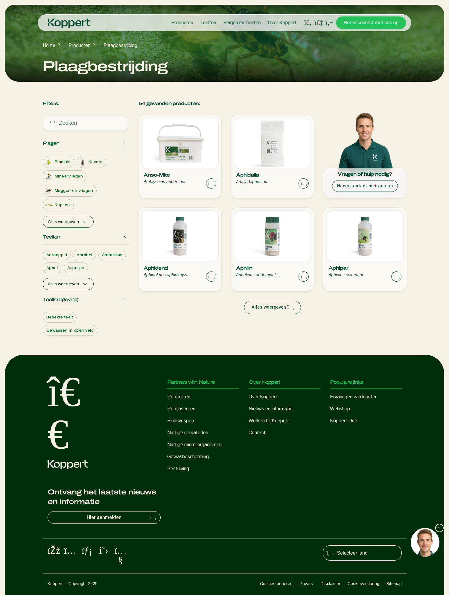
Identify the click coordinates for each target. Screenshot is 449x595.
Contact (257, 432)
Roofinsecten (181, 408)
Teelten (208, 22)
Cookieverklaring (363, 583)
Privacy (306, 583)
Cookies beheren (276, 583)
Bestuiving (178, 468)
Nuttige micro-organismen (194, 444)
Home (49, 45)
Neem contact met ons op (371, 22)
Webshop (340, 408)
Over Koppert (282, 22)
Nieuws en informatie (271, 408)
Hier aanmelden (122, 517)
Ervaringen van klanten (354, 396)
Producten (182, 22)
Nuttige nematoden (187, 432)
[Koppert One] (319, 22)
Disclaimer (330, 583)
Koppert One (343, 420)
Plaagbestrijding (120, 45)
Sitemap (394, 583)
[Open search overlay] (308, 23)
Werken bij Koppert (269, 420)
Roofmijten (178, 396)
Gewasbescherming (188, 456)
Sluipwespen (180, 420)
